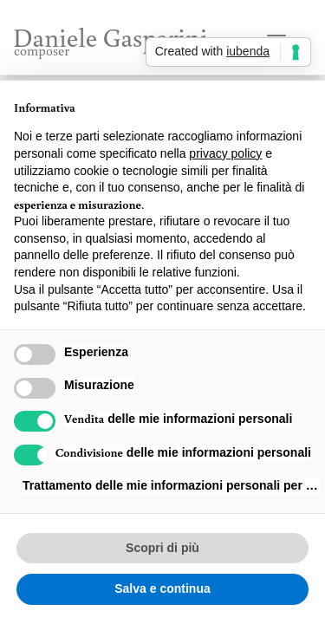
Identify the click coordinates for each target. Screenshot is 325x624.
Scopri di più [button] (162, 548)
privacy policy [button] (225, 153)
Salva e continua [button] (162, 588)
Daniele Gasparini (110, 39)
